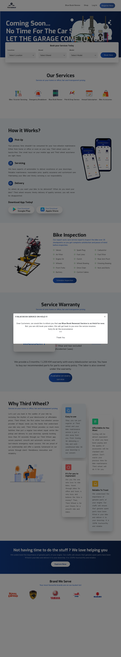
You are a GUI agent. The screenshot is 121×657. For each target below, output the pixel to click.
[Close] (105, 316)
